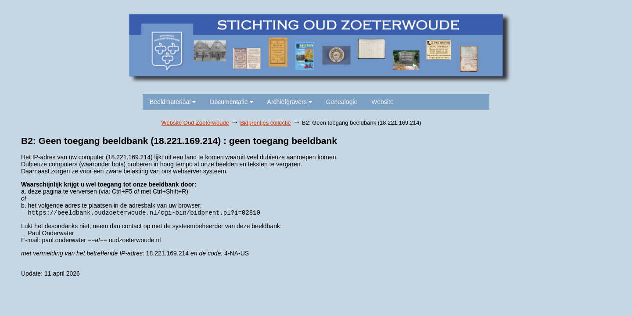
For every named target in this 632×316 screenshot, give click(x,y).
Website (382, 101)
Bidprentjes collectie (265, 122)
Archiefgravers (289, 101)
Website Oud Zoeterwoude (195, 122)
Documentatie (231, 101)
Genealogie (342, 101)
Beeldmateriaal (173, 101)
